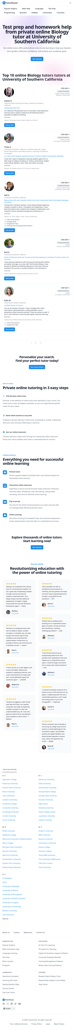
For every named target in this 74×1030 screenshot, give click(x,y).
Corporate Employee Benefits (50, 957)
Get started (36, 59)
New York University (10, 855)
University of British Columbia (13, 898)
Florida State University (47, 787)
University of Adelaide (10, 886)
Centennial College (9, 804)
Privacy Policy (36, 1024)
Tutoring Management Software (51, 961)
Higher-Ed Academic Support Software (53, 953)
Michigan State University (12, 847)
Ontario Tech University (11, 863)
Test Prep (5, 957)
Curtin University (8, 820)
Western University (9, 911)
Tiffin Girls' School (45, 863)
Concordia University (10, 808)
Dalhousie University (46, 779)
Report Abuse (59, 1024)
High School (43, 804)
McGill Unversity (8, 831)
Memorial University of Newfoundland (17, 839)
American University (10, 783)
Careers (17, 932)
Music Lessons (7, 961)
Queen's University (46, 831)
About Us (6, 932)
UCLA (4, 882)
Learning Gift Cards (9, 980)
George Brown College (47, 792)
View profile (9, 125)
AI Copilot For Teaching (47, 949)
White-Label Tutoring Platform (50, 965)
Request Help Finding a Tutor (50, 976)
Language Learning (9, 953)
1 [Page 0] (31, 343)
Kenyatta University (46, 808)
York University (8, 915)
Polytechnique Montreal (11, 867)
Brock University (8, 792)
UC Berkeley (7, 878)
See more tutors (37, 367)
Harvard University (46, 800)
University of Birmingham (12, 894)
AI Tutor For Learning (47, 945)
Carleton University (9, 800)
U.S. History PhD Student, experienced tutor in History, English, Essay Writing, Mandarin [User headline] (34, 156)
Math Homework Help (10, 949)
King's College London (47, 812)
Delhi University (45, 783)
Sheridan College (45, 851)
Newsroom (28, 932)
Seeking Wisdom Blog (10, 984)
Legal (48, 1024)
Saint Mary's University (47, 843)
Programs (6, 965)
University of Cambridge (11, 906)
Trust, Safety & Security (18, 1024)
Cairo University (8, 796)
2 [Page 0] (35, 343)
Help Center (43, 984)
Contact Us (40, 932)
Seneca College (44, 847)
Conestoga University (10, 812)
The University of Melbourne (49, 859)
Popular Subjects (8, 945)
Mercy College (7, 843)
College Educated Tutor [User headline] (12, 108)
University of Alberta (10, 890)
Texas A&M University (47, 855)
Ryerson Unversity (46, 839)
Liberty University (45, 820)
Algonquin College (9, 779)
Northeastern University (11, 859)
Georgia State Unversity (48, 796)
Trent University (45, 867)
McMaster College (9, 835)
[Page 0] (41, 342)
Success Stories (8, 988)
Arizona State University (11, 787)
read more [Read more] (7, 117)
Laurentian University (47, 816)
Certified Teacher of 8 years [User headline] (13, 305)
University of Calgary (10, 902)
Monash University (9, 851)
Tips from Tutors (8, 992)
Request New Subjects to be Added (52, 980)
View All (5, 919)
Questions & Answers (10, 976)
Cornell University (9, 816)
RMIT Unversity (44, 835)
